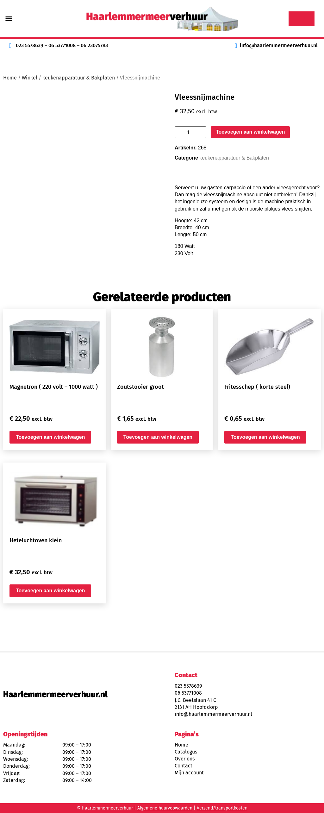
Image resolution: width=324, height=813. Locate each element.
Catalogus (186, 752)
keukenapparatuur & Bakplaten (78, 78)
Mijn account (189, 773)
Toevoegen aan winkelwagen (250, 132)
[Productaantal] (190, 132)
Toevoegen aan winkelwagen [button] (50, 437)
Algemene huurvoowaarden (164, 808)
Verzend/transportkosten (222, 808)
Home (10, 78)
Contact (183, 766)
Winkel (29, 78)
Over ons (185, 759)
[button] (9, 18)
